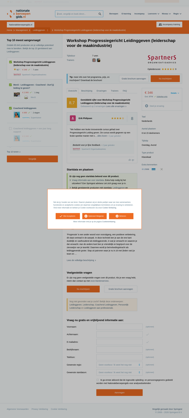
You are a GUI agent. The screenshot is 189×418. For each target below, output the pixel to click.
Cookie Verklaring (109, 208)
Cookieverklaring (108, 222)
